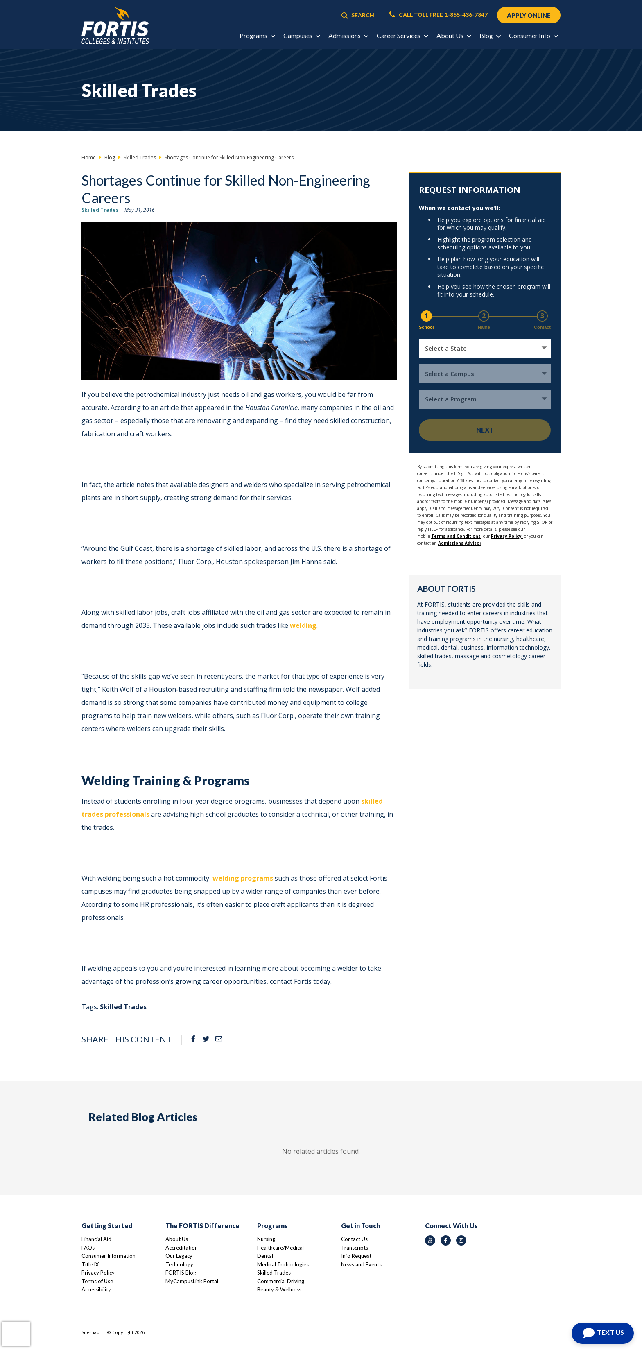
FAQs (88, 1247)
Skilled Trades (100, 209)
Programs (272, 1226)
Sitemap (90, 1332)
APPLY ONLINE (529, 15)
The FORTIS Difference (202, 1226)
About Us (176, 1239)
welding (303, 625)
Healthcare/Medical (280, 1247)
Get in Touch (360, 1226)
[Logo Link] (115, 26)
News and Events (361, 1264)
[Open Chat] (603, 1333)
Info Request (356, 1255)
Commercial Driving (280, 1281)
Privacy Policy (98, 1272)
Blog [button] (489, 35)
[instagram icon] (461, 1240)
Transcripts (354, 1247)
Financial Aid (96, 1239)
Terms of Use (97, 1281)
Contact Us (354, 1239)
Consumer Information (108, 1255)
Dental (265, 1255)
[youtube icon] (430, 1240)
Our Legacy (178, 1255)
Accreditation (181, 1247)
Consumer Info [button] (533, 35)
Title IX (90, 1264)
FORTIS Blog (180, 1272)
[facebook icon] (446, 1240)
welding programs (242, 878)
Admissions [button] (348, 35)
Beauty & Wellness (279, 1289)
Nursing (266, 1239)
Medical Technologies (283, 1264)
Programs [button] (257, 35)
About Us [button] (453, 35)
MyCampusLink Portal (191, 1281)
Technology (179, 1264)
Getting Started (107, 1226)
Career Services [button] (402, 35)
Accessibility (96, 1289)
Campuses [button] (301, 35)
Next (485, 430)
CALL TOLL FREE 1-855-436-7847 (438, 14)
